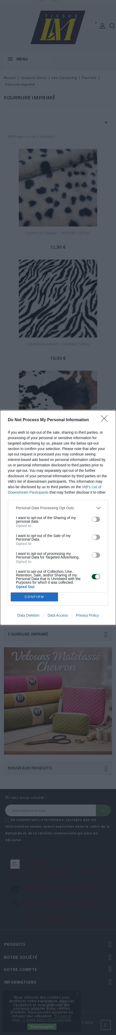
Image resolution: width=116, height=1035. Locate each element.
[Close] (106, 420)
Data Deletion (28, 615)
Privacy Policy (87, 615)
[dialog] (58, 517)
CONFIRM (34, 596)
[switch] (96, 519)
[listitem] (58, 508)
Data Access (58, 615)
